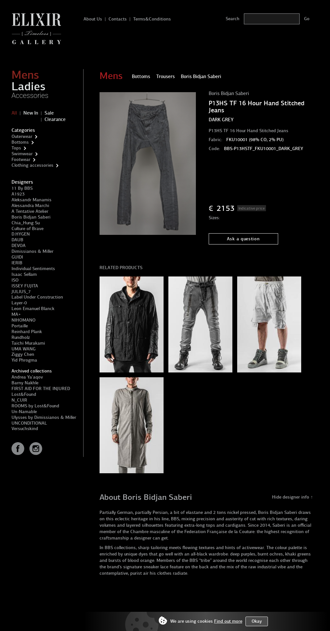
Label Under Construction (37, 297)
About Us (93, 19)
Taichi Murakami (28, 343)
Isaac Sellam (24, 274)
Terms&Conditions (152, 19)
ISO (15, 280)
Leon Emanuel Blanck (33, 308)
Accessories (30, 96)
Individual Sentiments (33, 268)
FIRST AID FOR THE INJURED (41, 388)
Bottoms (20, 142)
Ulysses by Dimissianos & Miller (44, 417)
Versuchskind (25, 428)
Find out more (228, 621)
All (14, 113)
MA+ (16, 314)
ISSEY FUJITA (25, 286)
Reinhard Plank (27, 331)
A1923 (18, 194)
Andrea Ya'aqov (27, 377)
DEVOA (19, 245)
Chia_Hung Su (26, 223)
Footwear (21, 159)
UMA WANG (24, 349)
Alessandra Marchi (30, 205)
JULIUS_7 (21, 291)
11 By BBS (22, 188)
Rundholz (21, 337)
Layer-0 (19, 303)
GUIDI (17, 257)
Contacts (118, 19)
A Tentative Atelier (30, 211)
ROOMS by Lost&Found (35, 406)
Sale (49, 113)
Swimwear (22, 153)
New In (30, 113)
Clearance (55, 119)
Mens (25, 75)
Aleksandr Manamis (32, 200)
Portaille (20, 326)
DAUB (17, 240)
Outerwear (22, 136)
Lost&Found (24, 394)
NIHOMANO (24, 320)
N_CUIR (19, 400)
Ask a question (243, 239)
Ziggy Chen (23, 354)
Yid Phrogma (24, 360)
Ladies (28, 86)
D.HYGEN (21, 234)
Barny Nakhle (25, 383)
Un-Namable (24, 411)
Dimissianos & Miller (32, 251)
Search (232, 18)
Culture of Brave (28, 228)
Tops (16, 148)
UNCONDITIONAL (29, 423)
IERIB (17, 263)
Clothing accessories (32, 165)
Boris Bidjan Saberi (31, 217)
